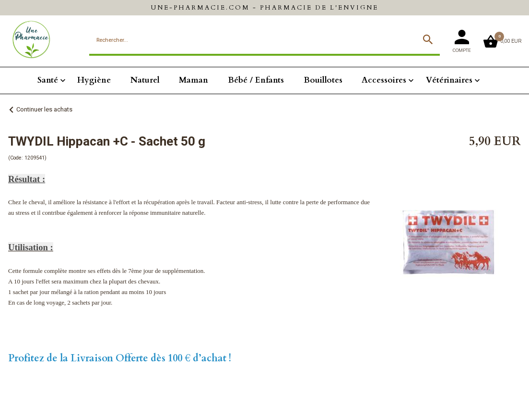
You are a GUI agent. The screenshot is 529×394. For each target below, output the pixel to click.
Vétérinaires (449, 80)
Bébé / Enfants (256, 80)
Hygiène (94, 80)
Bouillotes (323, 80)
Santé (47, 80)
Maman (193, 80)
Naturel (145, 80)
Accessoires (384, 80)
